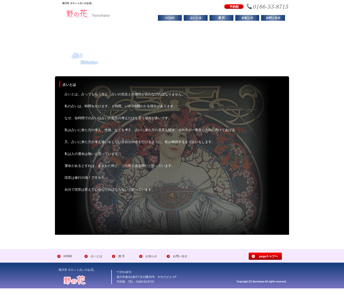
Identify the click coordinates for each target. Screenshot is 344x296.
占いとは (96, 256)
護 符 (121, 256)
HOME (68, 256)
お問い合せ (180, 256)
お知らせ (151, 256)
